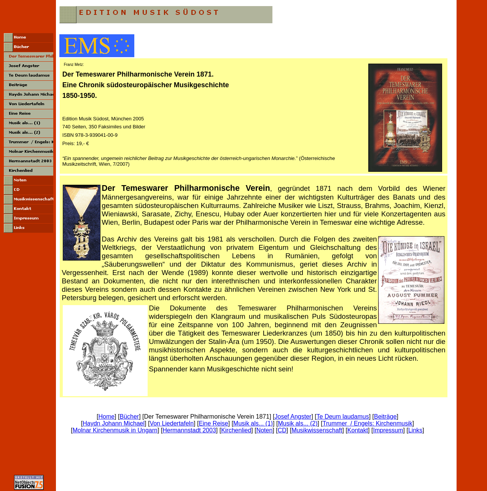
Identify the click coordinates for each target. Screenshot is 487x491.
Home (106, 416)
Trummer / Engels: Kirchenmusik (367, 423)
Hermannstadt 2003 (189, 430)
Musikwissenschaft (316, 430)
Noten (264, 430)
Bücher (129, 416)
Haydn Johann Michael (114, 423)
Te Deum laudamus (343, 416)
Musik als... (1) (253, 423)
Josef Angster (292, 416)
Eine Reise (213, 423)
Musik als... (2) (297, 423)
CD (282, 430)
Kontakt (357, 430)
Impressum (388, 430)
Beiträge (385, 416)
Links (415, 430)
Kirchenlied (236, 430)
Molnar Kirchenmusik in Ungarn (115, 430)
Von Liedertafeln (172, 423)
